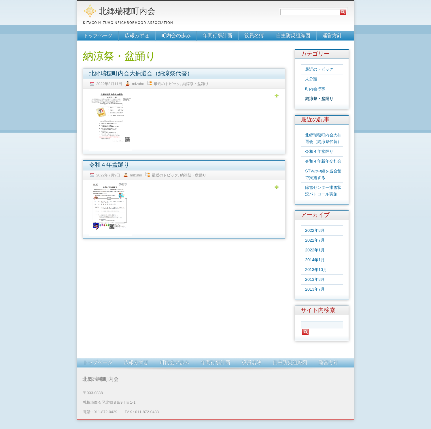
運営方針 (332, 36)
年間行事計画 (217, 36)
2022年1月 (315, 250)
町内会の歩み (176, 36)
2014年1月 (315, 259)
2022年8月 (315, 230)
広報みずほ (137, 36)
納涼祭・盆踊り (195, 84)
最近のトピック (167, 84)
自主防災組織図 (293, 36)
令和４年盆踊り (109, 165)
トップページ (98, 36)
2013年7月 (315, 289)
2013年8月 (315, 279)
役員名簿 (254, 36)
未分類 (311, 79)
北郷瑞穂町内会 (127, 12)
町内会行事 (315, 88)
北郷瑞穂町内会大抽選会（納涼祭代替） (141, 74)
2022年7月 (315, 240)
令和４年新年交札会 (323, 161)
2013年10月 (316, 269)
